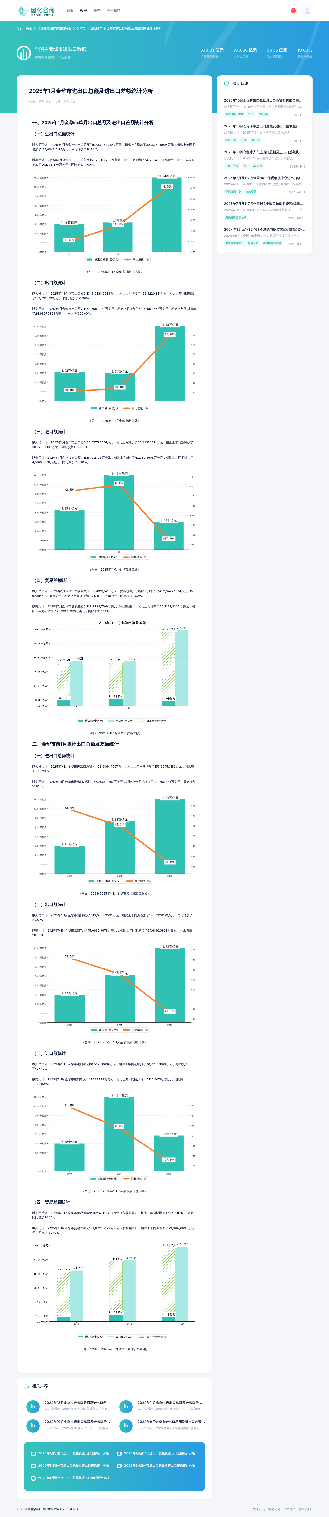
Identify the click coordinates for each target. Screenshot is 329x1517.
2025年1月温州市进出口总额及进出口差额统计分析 (159, 1465)
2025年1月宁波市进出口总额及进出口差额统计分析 (73, 1453)
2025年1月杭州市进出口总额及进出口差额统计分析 (73, 1465)
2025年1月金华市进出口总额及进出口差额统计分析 (159, 1453)
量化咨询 (34, 1509)
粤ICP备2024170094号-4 (60, 1509)
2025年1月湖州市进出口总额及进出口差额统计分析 (73, 1478)
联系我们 (305, 1509)
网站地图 (289, 1509)
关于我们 (259, 1509)
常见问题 (274, 1509)
